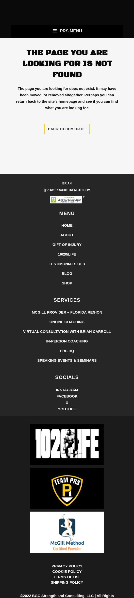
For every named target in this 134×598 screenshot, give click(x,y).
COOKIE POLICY (67, 571)
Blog (67, 273)
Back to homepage (67, 129)
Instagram (67, 390)
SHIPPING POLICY (67, 582)
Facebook (66, 396)
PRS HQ (67, 351)
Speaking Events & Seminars (67, 360)
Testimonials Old (67, 264)
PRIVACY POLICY (66, 566)
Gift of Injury (67, 244)
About (66, 235)
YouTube (67, 409)
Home (67, 225)
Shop (67, 283)
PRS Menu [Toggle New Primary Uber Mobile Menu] (67, 31)
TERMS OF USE (67, 577)
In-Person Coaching (67, 341)
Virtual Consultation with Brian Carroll (67, 331)
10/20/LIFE (67, 254)
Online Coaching (67, 322)
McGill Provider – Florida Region (67, 312)
